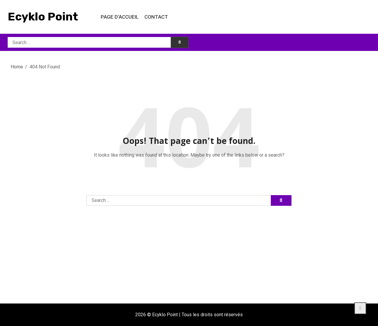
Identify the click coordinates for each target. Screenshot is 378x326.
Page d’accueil (120, 17)
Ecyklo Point (43, 16)
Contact (156, 17)
